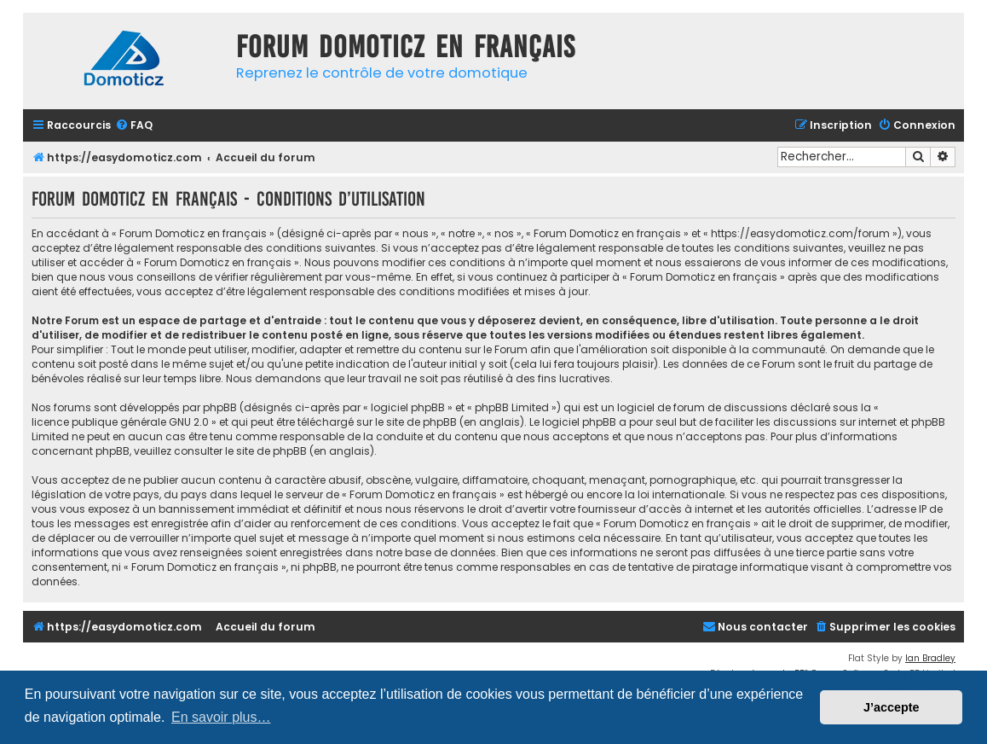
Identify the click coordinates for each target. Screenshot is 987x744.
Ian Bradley (930, 658)
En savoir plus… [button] (221, 717)
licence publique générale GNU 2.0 (120, 422)
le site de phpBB (416, 422)
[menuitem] (134, 125)
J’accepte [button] (891, 707)
